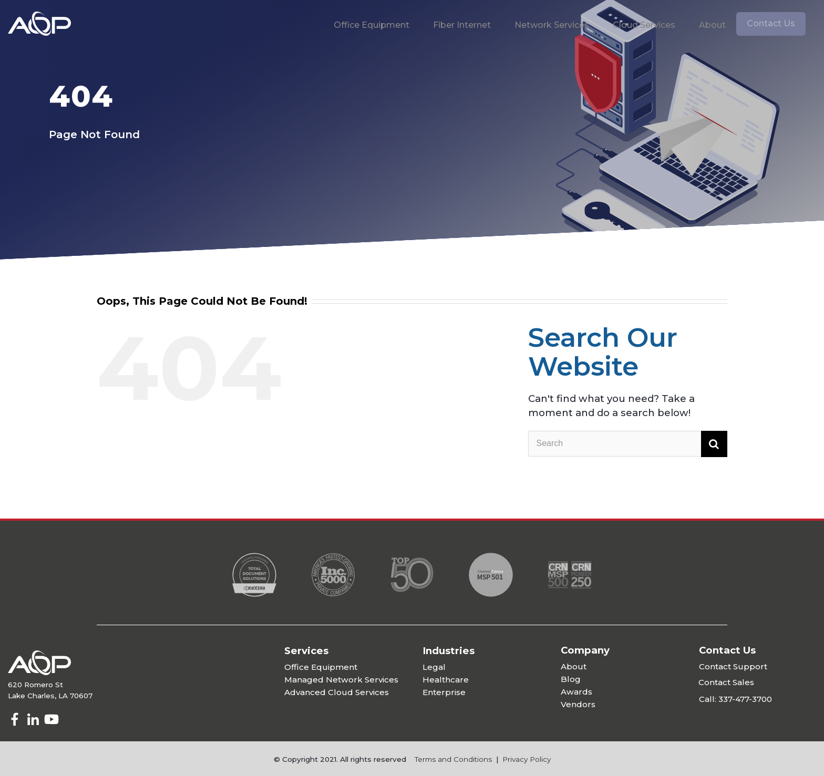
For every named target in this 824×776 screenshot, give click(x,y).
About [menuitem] (712, 25)
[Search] (627, 444)
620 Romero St (35, 684)
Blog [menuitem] (571, 679)
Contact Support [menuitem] (733, 666)
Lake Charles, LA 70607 (50, 695)
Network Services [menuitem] (551, 25)
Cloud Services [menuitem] (644, 25)
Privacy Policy (526, 759)
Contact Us (771, 23)
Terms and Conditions (453, 759)
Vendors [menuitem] (578, 704)
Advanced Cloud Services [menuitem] (336, 692)
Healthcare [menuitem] (446, 680)
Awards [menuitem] (576, 692)
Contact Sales (726, 682)
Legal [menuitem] (434, 667)
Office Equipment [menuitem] (371, 25)
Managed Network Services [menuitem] (341, 680)
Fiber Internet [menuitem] (462, 25)
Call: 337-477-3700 (735, 699)
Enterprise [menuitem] (444, 692)
